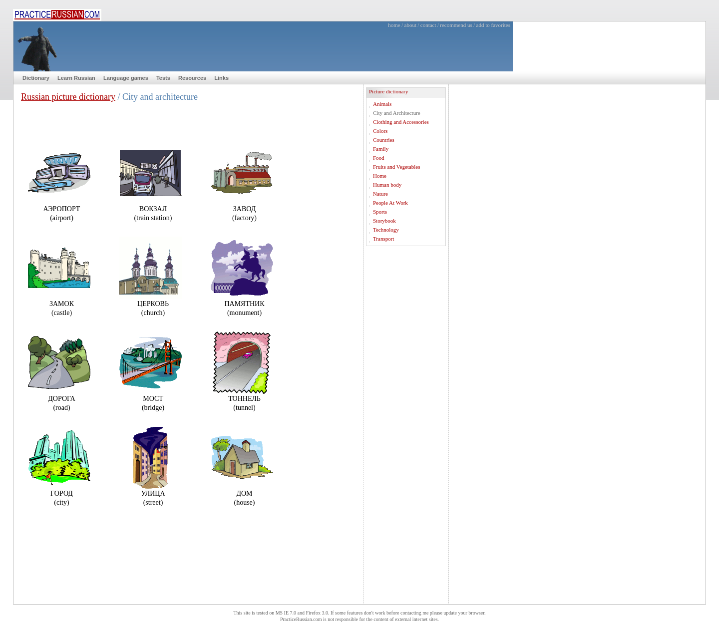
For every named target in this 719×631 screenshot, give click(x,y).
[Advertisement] (406, 404)
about (410, 25)
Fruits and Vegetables (396, 167)
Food (378, 158)
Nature (380, 194)
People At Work (390, 203)
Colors (380, 131)
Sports (380, 212)
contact (428, 25)
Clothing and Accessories (401, 122)
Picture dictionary (388, 91)
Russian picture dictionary (68, 97)
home (394, 25)
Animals (382, 104)
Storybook (384, 221)
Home (379, 176)
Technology (386, 230)
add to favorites (493, 25)
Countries (383, 140)
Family (380, 149)
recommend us (456, 25)
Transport (383, 239)
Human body (387, 185)
